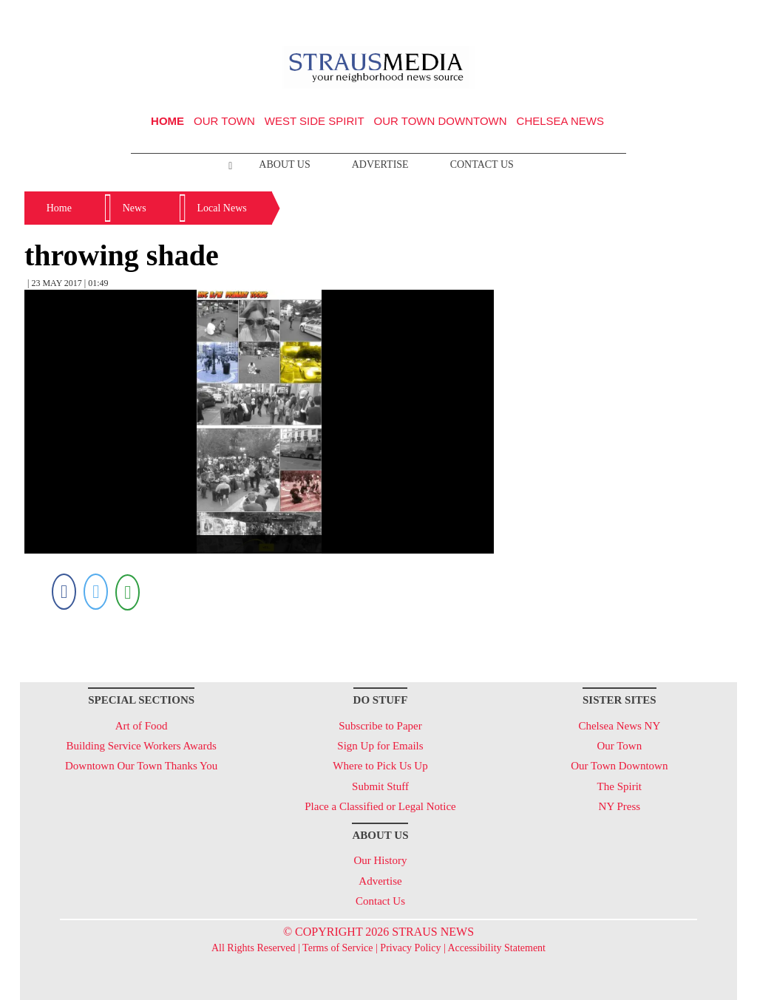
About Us (284, 164)
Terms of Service (337, 947)
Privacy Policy (410, 947)
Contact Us (482, 164)
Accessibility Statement (496, 947)
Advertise (380, 164)
